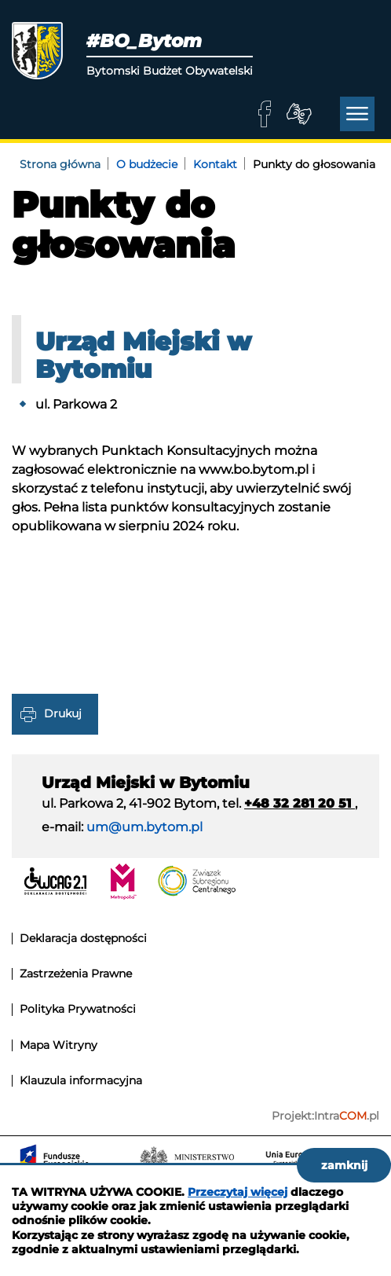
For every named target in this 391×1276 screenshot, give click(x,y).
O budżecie (146, 164)
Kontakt (215, 164)
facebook (264, 114)
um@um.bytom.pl (144, 827)
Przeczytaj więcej (237, 1192)
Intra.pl (346, 1116)
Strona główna (60, 164)
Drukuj (63, 713)
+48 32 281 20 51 (299, 803)
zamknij (344, 1165)
